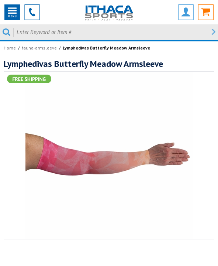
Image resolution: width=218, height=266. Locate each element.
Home (10, 48)
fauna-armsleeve (39, 48)
